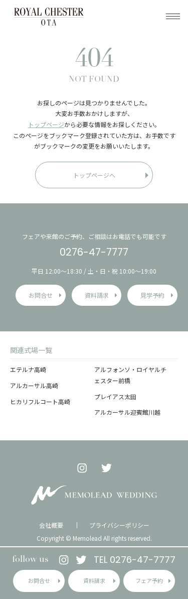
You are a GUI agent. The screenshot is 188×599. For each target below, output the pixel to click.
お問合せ (39, 580)
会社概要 (51, 525)
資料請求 (94, 580)
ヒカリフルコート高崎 (40, 401)
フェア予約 (149, 580)
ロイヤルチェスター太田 (49, 16)
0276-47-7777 (94, 252)
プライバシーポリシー (119, 525)
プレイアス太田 (115, 396)
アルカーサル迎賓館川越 (127, 412)
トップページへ (94, 175)
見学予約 (152, 295)
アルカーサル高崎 (34, 385)
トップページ (46, 124)
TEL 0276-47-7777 (134, 559)
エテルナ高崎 (28, 369)
